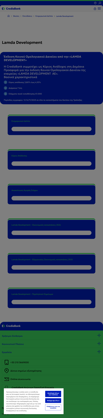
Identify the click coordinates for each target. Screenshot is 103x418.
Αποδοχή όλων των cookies (53, 394)
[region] (34, 401)
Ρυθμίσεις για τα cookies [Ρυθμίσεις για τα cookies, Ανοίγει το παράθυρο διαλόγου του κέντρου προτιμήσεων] (53, 407)
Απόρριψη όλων (53, 401)
